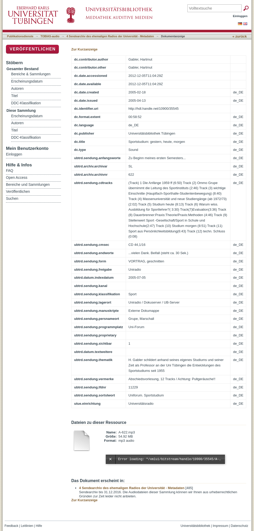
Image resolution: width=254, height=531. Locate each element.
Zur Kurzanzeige (84, 49)
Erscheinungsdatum (27, 81)
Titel (14, 96)
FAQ (9, 170)
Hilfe (39, 526)
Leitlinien (27, 526)
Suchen (12, 198)
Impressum (220, 526)
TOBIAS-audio (49, 36)
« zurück (239, 36)
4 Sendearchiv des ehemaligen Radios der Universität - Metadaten (110, 36)
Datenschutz (239, 526)
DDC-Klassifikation (26, 103)
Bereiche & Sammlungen (31, 74)
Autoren (17, 89)
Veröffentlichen (32, 49)
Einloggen (240, 16)
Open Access (16, 177)
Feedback (11, 526)
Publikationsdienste (20, 36)
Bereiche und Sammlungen (28, 184)
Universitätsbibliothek (195, 526)
